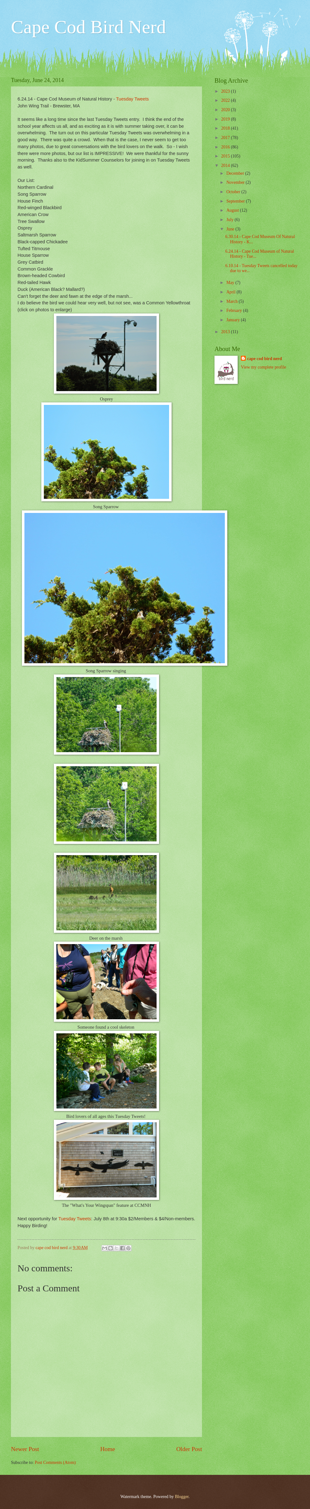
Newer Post (25, 1449)
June (230, 229)
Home (107, 1449)
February (234, 310)
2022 (226, 100)
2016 (226, 147)
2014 (226, 165)
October (233, 191)
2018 (226, 128)
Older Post (189, 1449)
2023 (226, 91)
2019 (226, 119)
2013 (226, 331)
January (233, 320)
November (236, 182)
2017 (226, 137)
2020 (226, 109)
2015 (226, 156)
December (235, 173)
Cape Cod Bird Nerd (88, 27)
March (232, 301)
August (233, 210)
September (236, 201)
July (230, 219)
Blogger (182, 1496)
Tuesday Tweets (132, 98)
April (231, 292)
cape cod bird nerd (264, 358)
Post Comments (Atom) (55, 1462)
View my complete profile (263, 367)
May (230, 282)
